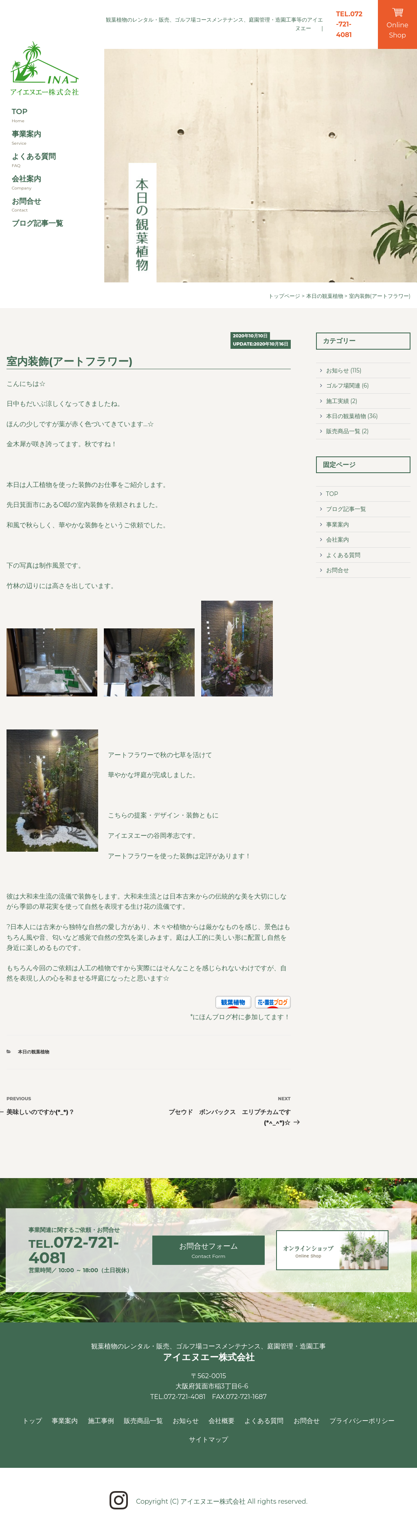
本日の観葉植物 (324, 296)
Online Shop (397, 23)
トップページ (284, 296)
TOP (20, 111)
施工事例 (101, 1421)
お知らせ (337, 370)
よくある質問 (34, 156)
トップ (32, 1421)
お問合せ (26, 201)
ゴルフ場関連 (343, 385)
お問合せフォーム (208, 1251)
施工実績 (337, 401)
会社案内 (26, 178)
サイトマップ (208, 1439)
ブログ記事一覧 (37, 223)
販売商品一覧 (343, 431)
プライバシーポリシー (362, 1421)
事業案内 (26, 134)
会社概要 (221, 1421)
